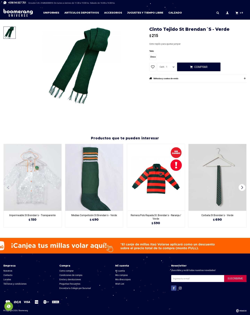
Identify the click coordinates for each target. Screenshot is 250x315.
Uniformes (51, 12)
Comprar (200, 67)
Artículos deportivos (81, 12)
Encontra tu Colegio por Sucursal (75, 288)
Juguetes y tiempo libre (145, 12)
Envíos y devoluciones (70, 279)
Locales (7, 279)
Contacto (7, 275)
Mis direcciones (123, 279)
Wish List (119, 284)
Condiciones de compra (70, 275)
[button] (242, 187)
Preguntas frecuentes (69, 284)
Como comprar (66, 271)
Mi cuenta (120, 271)
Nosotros (7, 271)
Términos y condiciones (15, 284)
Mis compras (121, 275)
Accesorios (113, 12)
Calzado (175, 12)
